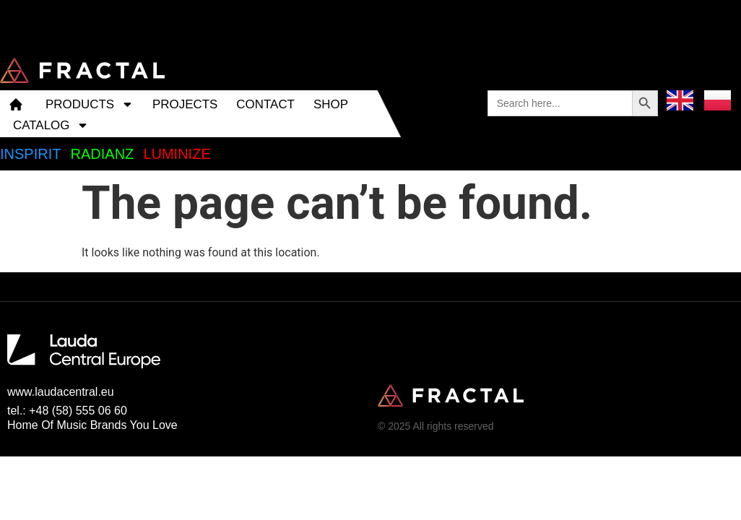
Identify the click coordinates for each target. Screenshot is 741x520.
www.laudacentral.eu (60, 392)
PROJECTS (184, 104)
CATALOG (51, 125)
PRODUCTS (90, 104)
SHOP (330, 104)
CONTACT (265, 104)
